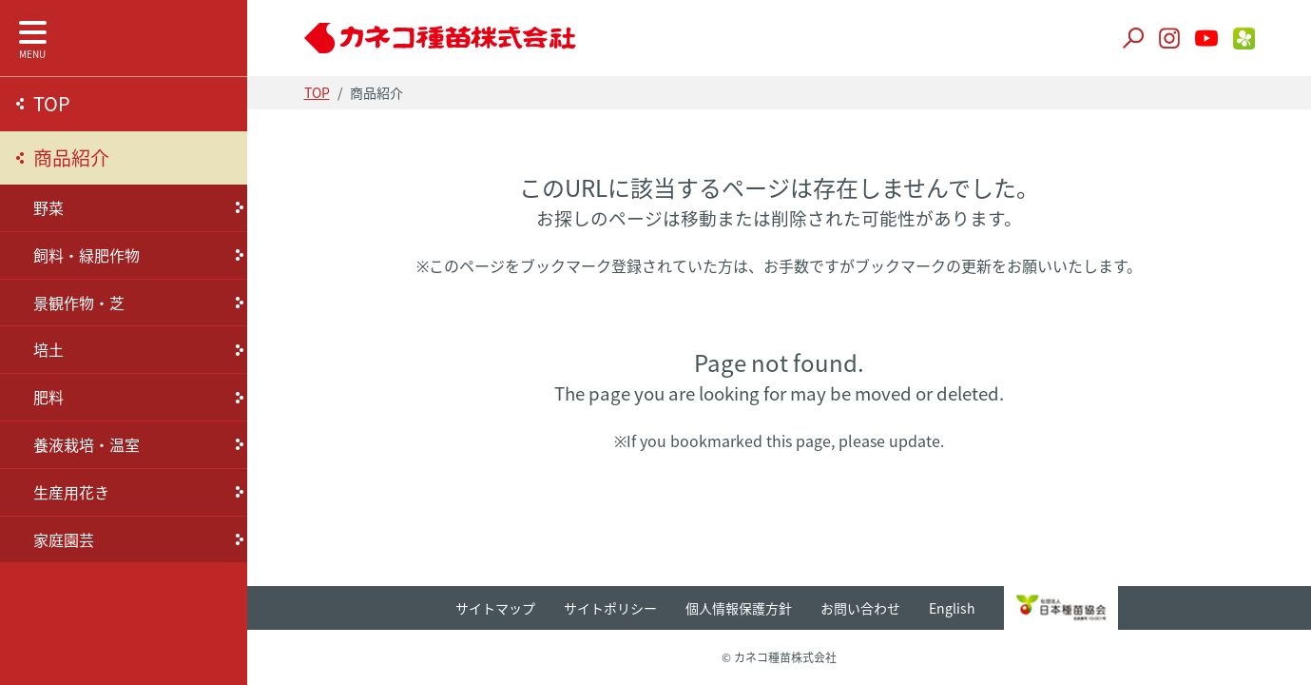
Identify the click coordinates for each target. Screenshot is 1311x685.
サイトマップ (495, 607)
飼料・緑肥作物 (86, 255)
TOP (51, 103)
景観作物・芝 (79, 302)
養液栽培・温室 (86, 444)
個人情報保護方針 (738, 607)
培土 (48, 349)
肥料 (48, 396)
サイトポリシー (610, 607)
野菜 (48, 207)
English (952, 607)
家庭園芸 (63, 539)
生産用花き (71, 491)
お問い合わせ (860, 607)
